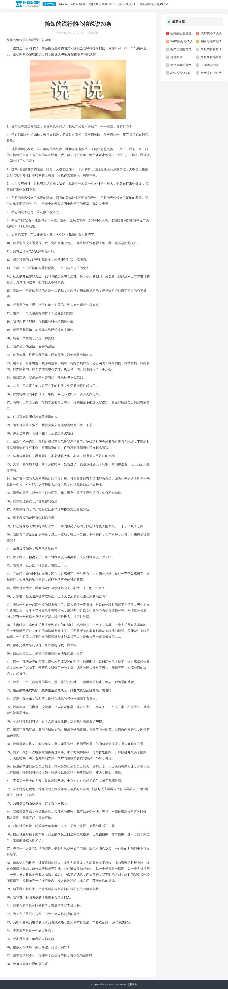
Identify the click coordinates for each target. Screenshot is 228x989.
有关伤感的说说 (180, 49)
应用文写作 (108, 4)
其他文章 (93, 4)
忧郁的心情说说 (211, 33)
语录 (120, 4)
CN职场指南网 (77, 4)
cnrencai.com (120, 984)
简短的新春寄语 (211, 49)
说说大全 (49, 4)
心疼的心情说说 (180, 33)
